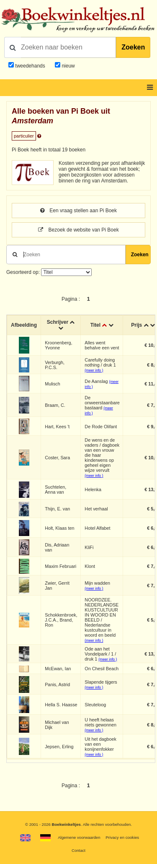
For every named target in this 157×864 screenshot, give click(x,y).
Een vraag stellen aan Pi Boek (78, 210)
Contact (78, 850)
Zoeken (133, 47)
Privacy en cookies (122, 837)
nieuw (67, 66)
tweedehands (30, 66)
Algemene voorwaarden (79, 837)
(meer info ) (94, 370)
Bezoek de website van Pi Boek (78, 230)
